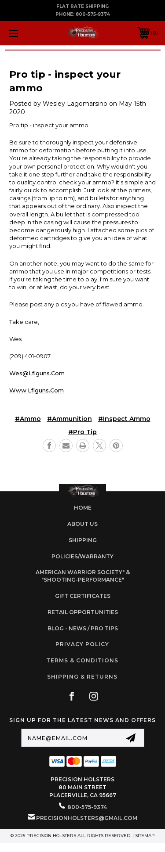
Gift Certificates (82, 596)
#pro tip (82, 432)
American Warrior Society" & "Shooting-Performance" (83, 576)
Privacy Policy (82, 644)
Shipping (83, 540)
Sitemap (145, 835)
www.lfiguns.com (36, 390)
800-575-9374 (93, 14)
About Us (82, 524)
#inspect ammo (124, 419)
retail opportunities (83, 612)
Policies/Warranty (82, 556)
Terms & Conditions (82, 660)
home (83, 507)
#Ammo (28, 419)
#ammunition (69, 419)
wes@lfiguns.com (37, 373)
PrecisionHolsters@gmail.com (86, 818)
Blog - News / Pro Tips (83, 628)
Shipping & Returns (82, 676)
